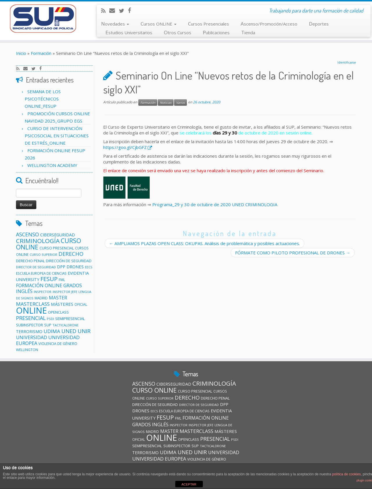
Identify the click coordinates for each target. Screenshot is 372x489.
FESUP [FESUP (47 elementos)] (49, 279)
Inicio (21, 53)
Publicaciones (216, 32)
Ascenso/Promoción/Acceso (269, 23)
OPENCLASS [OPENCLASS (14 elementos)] (58, 312)
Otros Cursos (177, 32)
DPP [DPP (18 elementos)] (61, 266)
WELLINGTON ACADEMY (52, 165)
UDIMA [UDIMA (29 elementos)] (52, 331)
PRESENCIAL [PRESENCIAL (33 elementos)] (31, 317)
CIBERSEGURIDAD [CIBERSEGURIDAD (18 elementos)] (57, 235)
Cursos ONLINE (158, 23)
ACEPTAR (188, 484)
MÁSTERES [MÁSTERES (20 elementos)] (62, 304)
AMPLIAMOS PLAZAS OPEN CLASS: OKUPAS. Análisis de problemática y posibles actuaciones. (204, 243)
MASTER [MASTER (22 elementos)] (58, 297)
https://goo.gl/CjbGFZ (125, 147)
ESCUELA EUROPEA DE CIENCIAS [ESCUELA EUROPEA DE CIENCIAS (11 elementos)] (41, 273)
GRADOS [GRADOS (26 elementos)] (72, 285)
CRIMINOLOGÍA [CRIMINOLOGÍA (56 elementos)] (38, 241)
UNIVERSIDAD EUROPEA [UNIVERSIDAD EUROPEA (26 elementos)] (159, 458)
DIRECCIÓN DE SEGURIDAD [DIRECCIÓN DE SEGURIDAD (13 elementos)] (69, 260)
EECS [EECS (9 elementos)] (88, 267)
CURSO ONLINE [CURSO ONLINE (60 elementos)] (154, 390)
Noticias (165, 102)
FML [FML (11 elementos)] (62, 279)
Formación (41, 53)
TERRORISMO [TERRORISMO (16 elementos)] (29, 331)
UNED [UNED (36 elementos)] (68, 331)
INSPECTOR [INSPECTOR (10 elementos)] (42, 292)
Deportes (319, 23)
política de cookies (346, 474)
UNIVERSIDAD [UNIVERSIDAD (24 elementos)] (31, 337)
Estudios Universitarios (128, 32)
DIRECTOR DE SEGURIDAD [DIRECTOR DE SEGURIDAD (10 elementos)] (36, 267)
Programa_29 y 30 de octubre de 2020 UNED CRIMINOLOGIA (214, 204)
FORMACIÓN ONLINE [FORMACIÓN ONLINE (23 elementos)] (39, 285)
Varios (180, 102)
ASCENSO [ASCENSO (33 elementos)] (27, 234)
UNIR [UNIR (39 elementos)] (84, 331)
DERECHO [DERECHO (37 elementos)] (70, 253)
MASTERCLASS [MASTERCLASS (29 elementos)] (33, 304)
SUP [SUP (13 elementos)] (47, 325)
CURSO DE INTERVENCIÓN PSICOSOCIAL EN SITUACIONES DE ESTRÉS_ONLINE (57, 135)
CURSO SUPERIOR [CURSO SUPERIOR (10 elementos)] (43, 254)
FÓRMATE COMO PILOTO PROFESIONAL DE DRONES (292, 253)
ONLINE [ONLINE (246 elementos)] (31, 310)
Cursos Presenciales (208, 23)
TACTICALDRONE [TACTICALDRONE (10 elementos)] (65, 325)
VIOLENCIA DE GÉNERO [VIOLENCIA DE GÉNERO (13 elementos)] (57, 343)
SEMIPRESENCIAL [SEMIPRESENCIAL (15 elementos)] (70, 318)
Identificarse (346, 62)
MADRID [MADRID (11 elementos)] (41, 298)
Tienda (248, 32)
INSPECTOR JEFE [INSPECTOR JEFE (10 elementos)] (65, 292)
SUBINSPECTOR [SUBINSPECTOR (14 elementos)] (29, 325)
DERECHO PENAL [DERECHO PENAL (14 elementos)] (30, 260)
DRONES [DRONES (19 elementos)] (75, 266)
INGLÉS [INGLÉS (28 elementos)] (24, 291)
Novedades (115, 23)
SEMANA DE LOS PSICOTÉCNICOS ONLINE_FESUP (43, 99)
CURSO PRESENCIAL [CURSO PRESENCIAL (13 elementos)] (57, 248)
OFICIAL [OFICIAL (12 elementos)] (80, 304)
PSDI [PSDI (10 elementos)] (50, 319)
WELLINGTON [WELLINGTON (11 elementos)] (27, 349)
